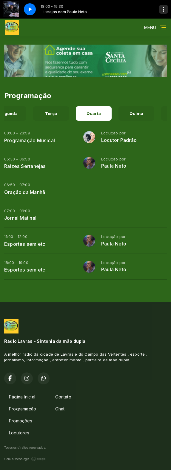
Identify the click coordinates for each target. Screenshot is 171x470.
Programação (22, 408)
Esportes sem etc (24, 244)
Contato (63, 396)
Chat (59, 408)
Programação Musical (29, 140)
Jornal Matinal (20, 218)
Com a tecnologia (25, 459)
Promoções (20, 420)
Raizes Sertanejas (25, 166)
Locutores (19, 432)
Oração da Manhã (24, 192)
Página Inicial (22, 396)
